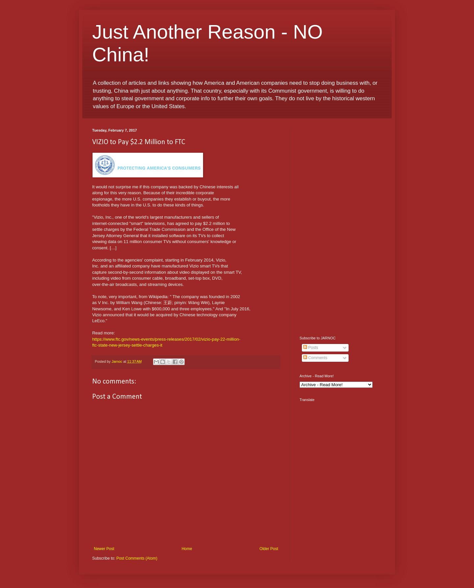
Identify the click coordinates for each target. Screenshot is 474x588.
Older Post (268, 548)
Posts (310, 347)
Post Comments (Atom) (136, 558)
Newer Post (104, 548)
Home (187, 548)
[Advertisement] (341, 227)
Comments (315, 358)
